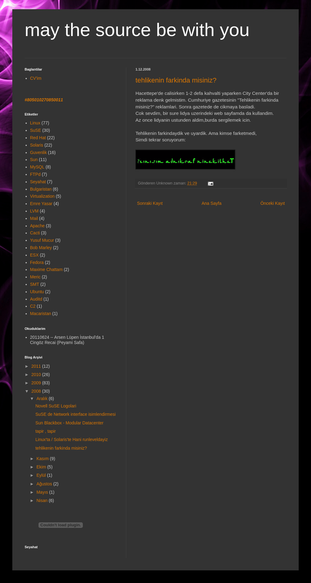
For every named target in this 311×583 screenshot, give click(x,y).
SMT (34, 284)
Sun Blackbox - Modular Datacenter (69, 422)
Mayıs (42, 492)
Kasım (43, 458)
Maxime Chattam (46, 269)
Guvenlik (38, 152)
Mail (34, 218)
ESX (34, 255)
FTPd (35, 174)
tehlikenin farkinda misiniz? (175, 80)
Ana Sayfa (212, 203)
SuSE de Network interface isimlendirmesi (75, 414)
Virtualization (42, 196)
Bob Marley (41, 247)
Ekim (41, 466)
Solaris (36, 145)
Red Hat (38, 137)
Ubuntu (37, 291)
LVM (34, 211)
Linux (35, 122)
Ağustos (44, 483)
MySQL (37, 166)
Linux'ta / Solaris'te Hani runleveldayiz (71, 439)
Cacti (35, 232)
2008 (36, 391)
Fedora (37, 262)
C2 (33, 306)
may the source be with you (137, 29)
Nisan (42, 500)
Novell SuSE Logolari (55, 405)
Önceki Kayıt (273, 203)
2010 (36, 374)
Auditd (36, 299)
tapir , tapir (45, 431)
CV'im (36, 78)
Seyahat (38, 181)
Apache (37, 225)
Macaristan (40, 313)
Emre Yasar (41, 203)
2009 (36, 382)
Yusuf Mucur (42, 240)
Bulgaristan (41, 189)
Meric (35, 276)
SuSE (35, 130)
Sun (34, 159)
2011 (36, 366)
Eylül (41, 475)
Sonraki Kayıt (150, 203)
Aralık (42, 398)
